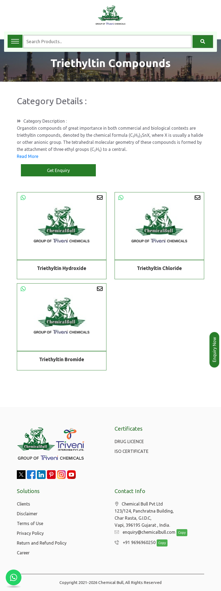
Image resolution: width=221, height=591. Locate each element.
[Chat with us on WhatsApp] (13, 577)
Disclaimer (27, 513)
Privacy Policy (30, 533)
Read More (27, 156)
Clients (23, 503)
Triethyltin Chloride (159, 268)
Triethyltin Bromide (61, 360)
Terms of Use (30, 523)
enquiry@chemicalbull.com (145, 532)
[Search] (202, 41)
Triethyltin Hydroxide (61, 268)
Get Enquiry (58, 170)
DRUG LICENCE (129, 441)
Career (23, 552)
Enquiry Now (214, 349)
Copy (182, 532)
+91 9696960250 (135, 542)
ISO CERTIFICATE (132, 451)
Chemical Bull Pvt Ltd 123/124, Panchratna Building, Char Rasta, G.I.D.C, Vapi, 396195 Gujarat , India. (144, 514)
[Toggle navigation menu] (15, 41)
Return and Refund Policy (42, 543)
